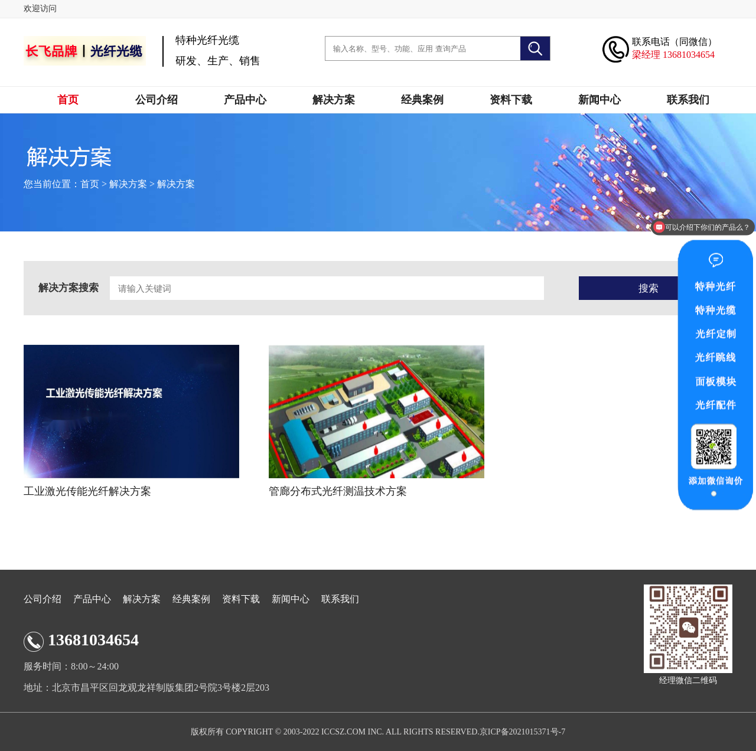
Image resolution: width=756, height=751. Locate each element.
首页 (68, 100)
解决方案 (333, 100)
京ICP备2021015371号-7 (522, 731)
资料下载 (511, 100)
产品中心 (245, 100)
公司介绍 (156, 100)
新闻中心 (599, 100)
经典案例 (422, 100)
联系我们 (688, 100)
